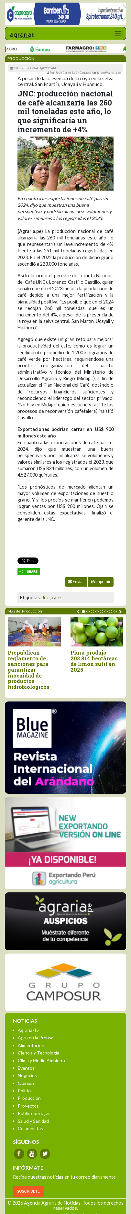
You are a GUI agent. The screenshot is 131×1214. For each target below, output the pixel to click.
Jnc (45, 597)
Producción (29, 1098)
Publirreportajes (34, 1113)
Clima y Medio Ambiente (42, 1060)
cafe (56, 597)
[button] (83, 611)
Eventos (26, 1068)
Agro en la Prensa (35, 1037)
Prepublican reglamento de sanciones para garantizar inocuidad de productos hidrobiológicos (28, 670)
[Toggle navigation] (118, 33)
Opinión (26, 1083)
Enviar (76, 581)
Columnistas (30, 1128)
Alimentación (31, 1045)
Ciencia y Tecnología (38, 1052)
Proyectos (28, 1106)
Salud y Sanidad (33, 1121)
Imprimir (101, 581)
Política (25, 1090)
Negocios (27, 1075)
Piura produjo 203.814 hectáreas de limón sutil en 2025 (94, 661)
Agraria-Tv (28, 1030)
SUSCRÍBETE (28, 1191)
